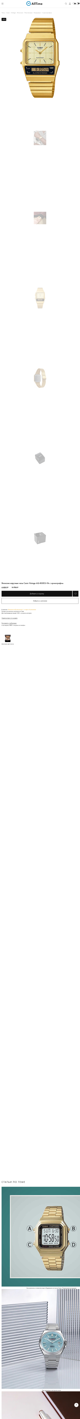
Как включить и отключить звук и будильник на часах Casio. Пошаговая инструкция (51, 1288)
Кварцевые (37, 13)
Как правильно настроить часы (51, 1390)
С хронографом (47, 13)
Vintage (13, 13)
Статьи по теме (13, 1182)
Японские (20, 13)
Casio (8, 13)
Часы (3, 13)
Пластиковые (28, 13)
